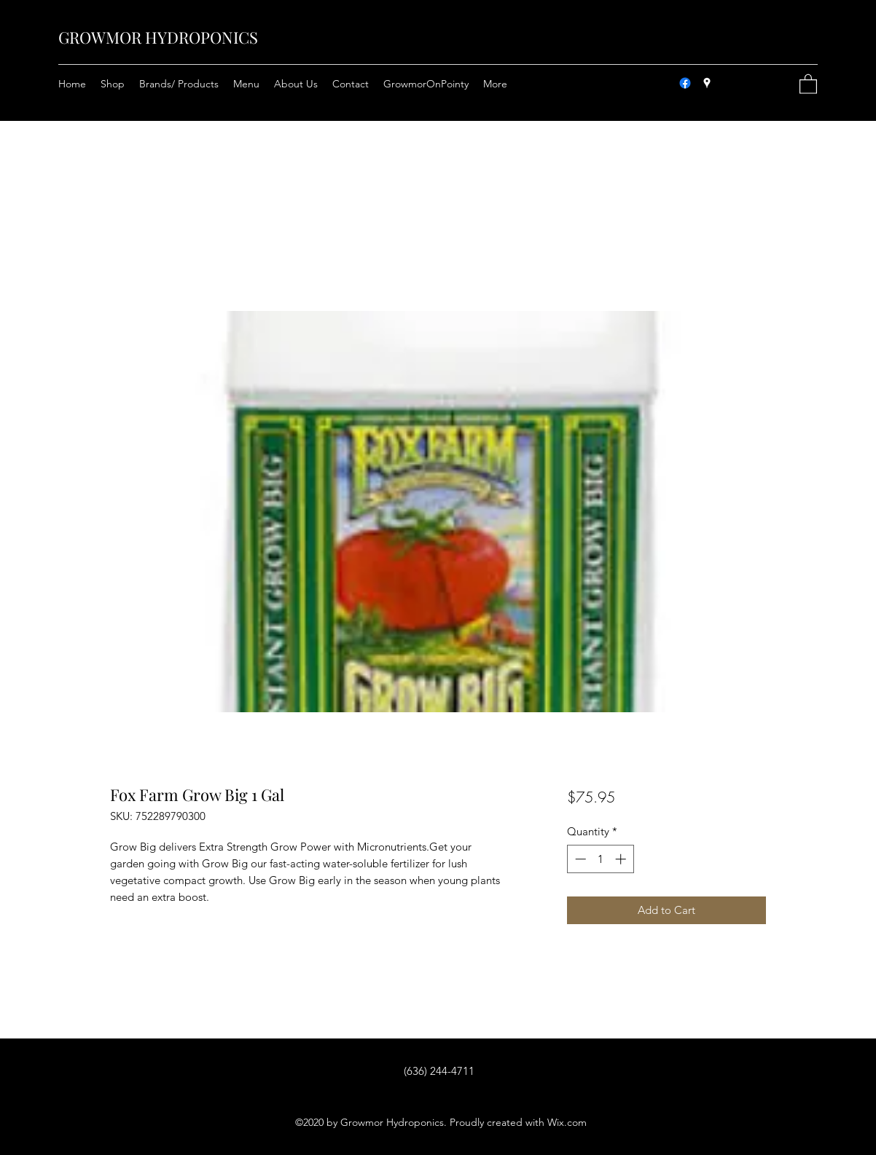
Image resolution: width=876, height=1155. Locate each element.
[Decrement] (579, 858)
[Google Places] (707, 83)
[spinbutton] (600, 858)
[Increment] (622, 858)
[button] (808, 83)
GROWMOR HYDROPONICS (158, 37)
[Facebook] (685, 83)
